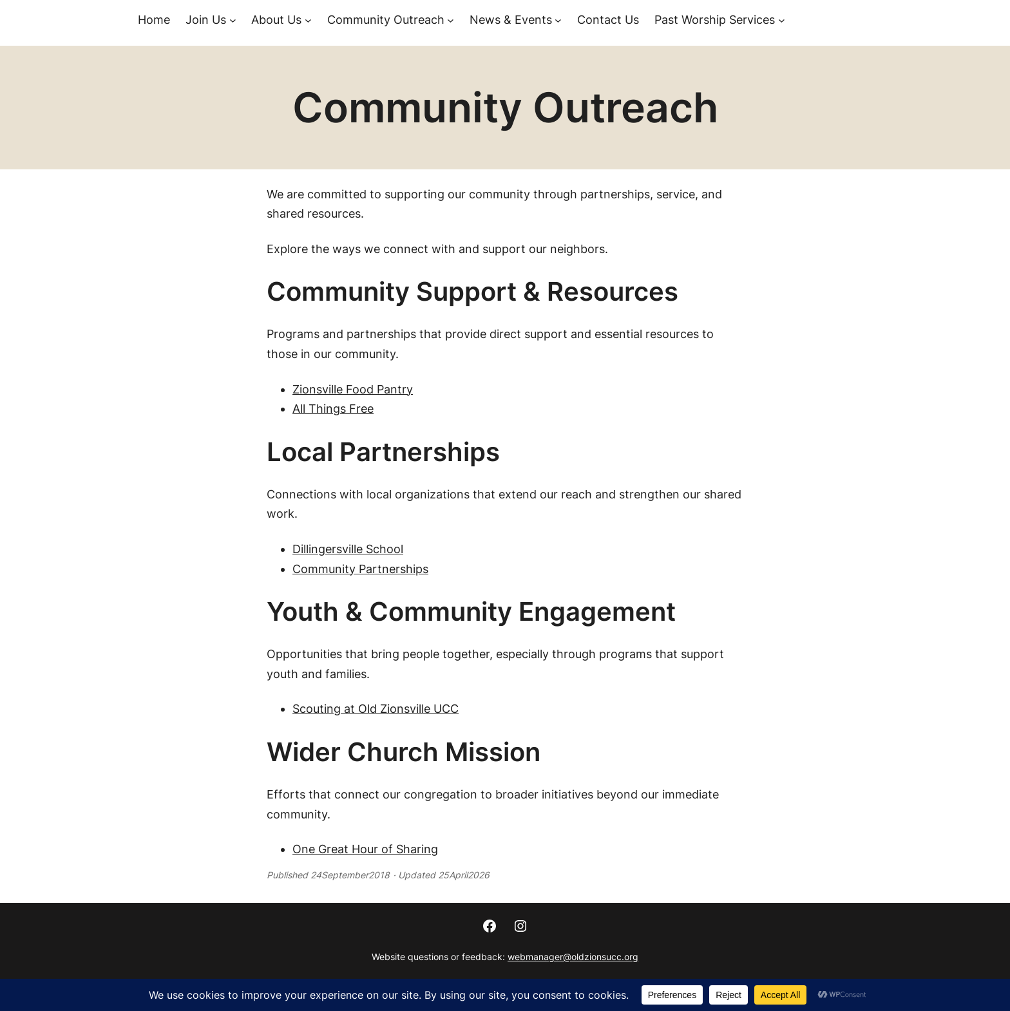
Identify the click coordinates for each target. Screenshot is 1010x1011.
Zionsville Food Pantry (352, 389)
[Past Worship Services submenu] (781, 20)
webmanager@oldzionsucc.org (573, 956)
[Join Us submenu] (232, 20)
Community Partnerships (360, 569)
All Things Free (333, 408)
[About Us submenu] (308, 20)
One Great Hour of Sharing (365, 849)
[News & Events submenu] (558, 20)
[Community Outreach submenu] (450, 20)
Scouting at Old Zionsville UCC (375, 708)
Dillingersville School (347, 549)
